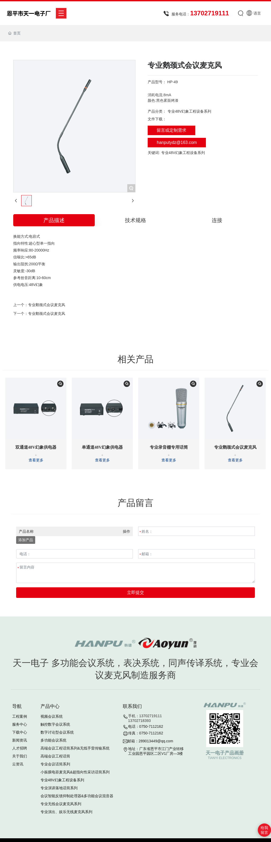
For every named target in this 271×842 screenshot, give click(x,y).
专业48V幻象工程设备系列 (189, 111)
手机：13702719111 (145, 716)
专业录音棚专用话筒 (169, 447)
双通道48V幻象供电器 (36, 447)
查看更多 (36, 460)
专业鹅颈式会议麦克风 (46, 305)
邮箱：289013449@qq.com (150, 741)
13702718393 (139, 720)
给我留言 (264, 830)
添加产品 (25, 540)
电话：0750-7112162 (145, 726)
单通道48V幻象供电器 (102, 447)
